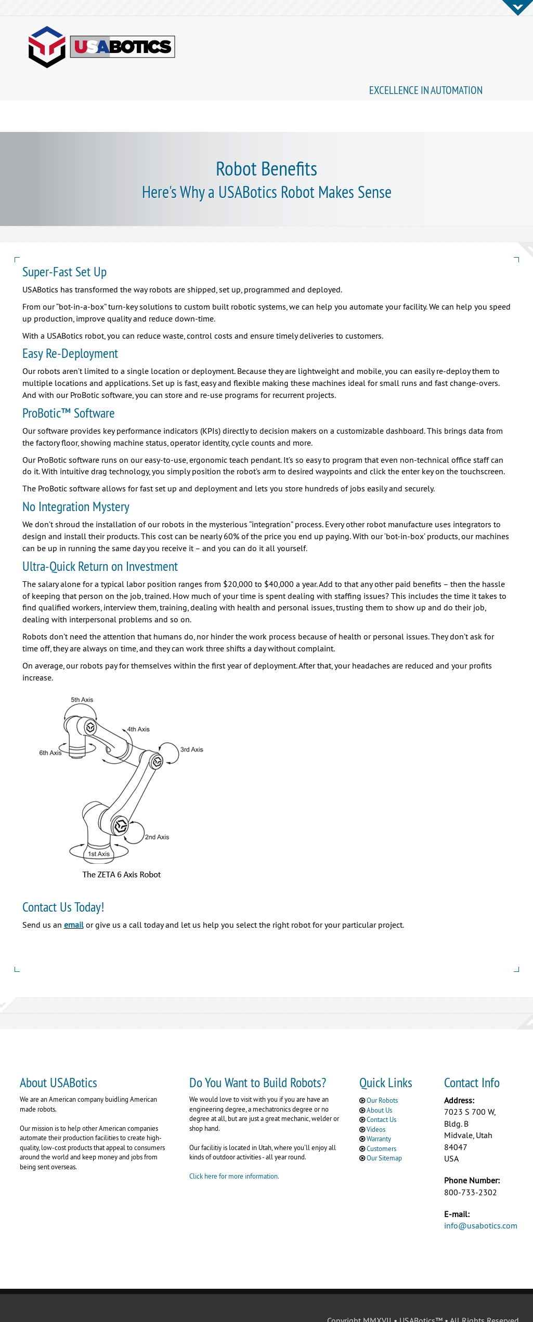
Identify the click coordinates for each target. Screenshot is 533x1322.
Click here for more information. (234, 1145)
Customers (381, 1118)
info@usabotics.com (480, 1195)
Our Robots (382, 1069)
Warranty (379, 1108)
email (74, 894)
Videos (376, 1098)
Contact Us (381, 1089)
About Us (379, 1079)
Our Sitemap (384, 1127)
